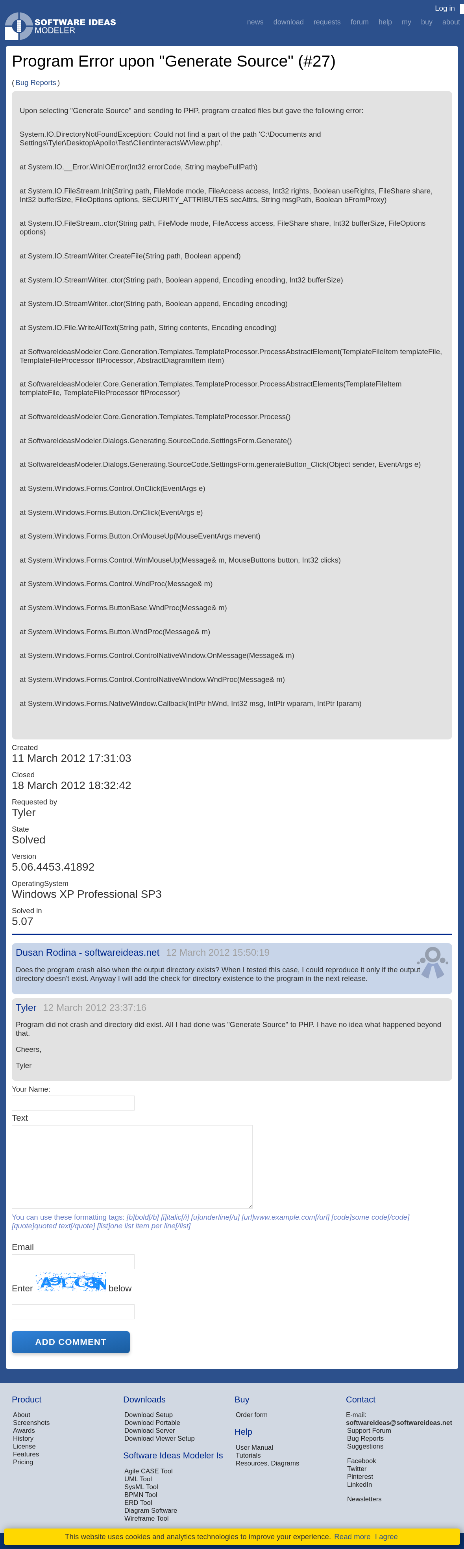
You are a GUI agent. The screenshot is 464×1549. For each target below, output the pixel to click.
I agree (386, 1536)
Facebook (361, 1461)
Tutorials (248, 1455)
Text (20, 1118)
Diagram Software (150, 1510)
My (406, 22)
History (23, 1438)
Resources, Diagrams (267, 1463)
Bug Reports (35, 82)
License (24, 1446)
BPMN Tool (140, 1495)
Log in (445, 8)
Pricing (23, 1462)
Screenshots (31, 1422)
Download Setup (148, 1415)
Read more (352, 1536)
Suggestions (365, 1446)
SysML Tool (141, 1487)
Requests (327, 22)
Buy (427, 22)
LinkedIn (359, 1484)
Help (385, 22)
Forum (360, 22)
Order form (252, 1415)
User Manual (254, 1447)
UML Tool (138, 1479)
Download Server (149, 1430)
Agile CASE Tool (148, 1471)
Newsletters (364, 1499)
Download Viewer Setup (159, 1438)
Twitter (356, 1469)
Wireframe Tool (146, 1518)
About (451, 22)
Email (23, 1247)
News (255, 22)
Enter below (71, 1282)
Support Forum (369, 1430)
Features (26, 1454)
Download (289, 22)
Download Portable (152, 1422)
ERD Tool (138, 1502)
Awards (24, 1430)
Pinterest (360, 1476)
